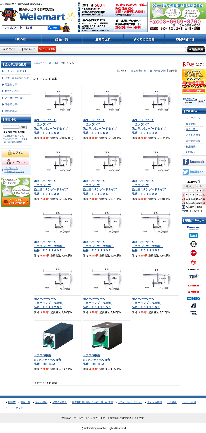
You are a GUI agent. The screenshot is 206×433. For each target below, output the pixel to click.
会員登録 (191, 123)
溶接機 (12, 142)
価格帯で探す (12, 104)
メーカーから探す (14, 97)
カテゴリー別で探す (16, 71)
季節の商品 (11, 111)
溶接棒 (19, 142)
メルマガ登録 (189, 402)
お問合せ (191, 152)
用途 (56, 63)
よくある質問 (193, 135)
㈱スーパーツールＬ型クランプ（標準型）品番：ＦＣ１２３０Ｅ (98, 246)
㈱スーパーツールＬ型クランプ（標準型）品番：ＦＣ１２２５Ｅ (147, 246)
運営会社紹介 (193, 141)
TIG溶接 (6, 136)
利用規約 (191, 146)
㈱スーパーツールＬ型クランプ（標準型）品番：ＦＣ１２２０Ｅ (49, 303)
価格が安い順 (138, 70)
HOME (12, 402)
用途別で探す (12, 84)
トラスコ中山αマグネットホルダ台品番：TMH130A (47, 359)
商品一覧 (25, 402)
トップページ (193, 118)
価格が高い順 (158, 70)
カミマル (23, 139)
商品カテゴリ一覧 (42, 63)
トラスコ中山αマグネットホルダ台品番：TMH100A (96, 359)
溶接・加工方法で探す (17, 77)
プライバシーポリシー (130, 402)
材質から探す (12, 91)
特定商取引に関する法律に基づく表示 (92, 402)
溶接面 (14, 136)
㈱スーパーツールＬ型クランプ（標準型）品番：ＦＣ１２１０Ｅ (147, 303)
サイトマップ (15, 408)
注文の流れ (192, 129)
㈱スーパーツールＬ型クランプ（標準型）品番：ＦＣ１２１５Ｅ (98, 303)
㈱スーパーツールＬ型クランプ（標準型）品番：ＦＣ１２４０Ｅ (49, 246)
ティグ (20, 136)
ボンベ (6, 142)
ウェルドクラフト (11, 139)
